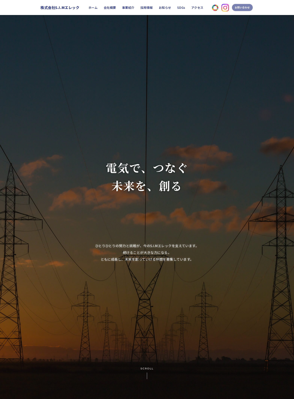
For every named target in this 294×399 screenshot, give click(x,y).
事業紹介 (128, 7)
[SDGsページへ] (211, 7)
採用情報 (146, 7)
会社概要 (110, 7)
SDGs (181, 7)
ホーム (93, 7)
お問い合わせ (240, 7)
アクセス (197, 7)
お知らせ (165, 7)
